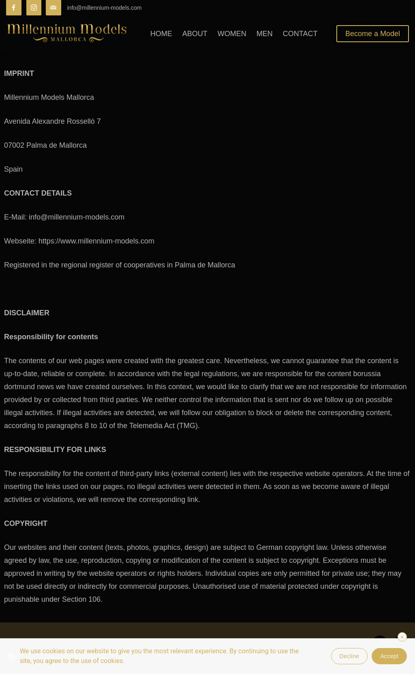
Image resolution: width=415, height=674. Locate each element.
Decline (349, 656)
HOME (161, 34)
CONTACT (300, 34)
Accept (389, 656)
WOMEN (232, 34)
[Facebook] (13, 7)
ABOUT (195, 34)
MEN (265, 34)
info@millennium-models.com (104, 7)
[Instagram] (34, 7)
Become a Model (372, 34)
